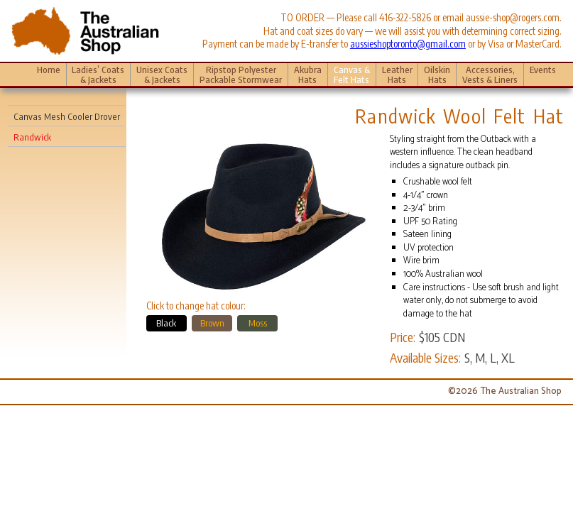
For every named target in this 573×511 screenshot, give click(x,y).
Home (48, 69)
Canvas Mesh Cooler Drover (66, 116)
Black (166, 323)
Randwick (32, 137)
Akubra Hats (308, 74)
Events (543, 74)
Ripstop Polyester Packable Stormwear (241, 74)
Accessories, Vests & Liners (490, 74)
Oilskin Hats (437, 74)
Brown (212, 323)
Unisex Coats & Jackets (161, 74)
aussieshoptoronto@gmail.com (408, 44)
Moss (258, 323)
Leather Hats (397, 74)
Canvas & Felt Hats (352, 74)
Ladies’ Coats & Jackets (98, 74)
